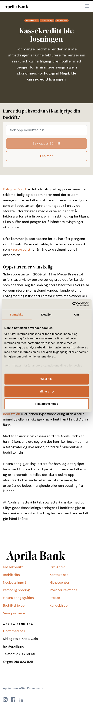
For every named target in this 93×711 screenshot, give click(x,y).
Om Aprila (57, 567)
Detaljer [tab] (46, 314)
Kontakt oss (59, 575)
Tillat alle (47, 379)
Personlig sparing (16, 590)
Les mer (46, 156)
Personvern (35, 688)
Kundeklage (59, 605)
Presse (55, 597)
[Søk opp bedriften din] (46, 130)
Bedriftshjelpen (14, 605)
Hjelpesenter (59, 582)
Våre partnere (14, 613)
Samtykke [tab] (16, 314)
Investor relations (63, 590)
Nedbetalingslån (15, 582)
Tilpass (47, 391)
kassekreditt (20, 249)
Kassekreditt (13, 567)
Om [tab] (76, 314)
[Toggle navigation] (87, 6)
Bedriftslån (11, 575)
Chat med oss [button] (14, 631)
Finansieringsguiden (18, 597)
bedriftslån (11, 414)
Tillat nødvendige (46, 403)
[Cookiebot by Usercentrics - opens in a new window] (72, 304)
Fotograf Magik (15, 189)
